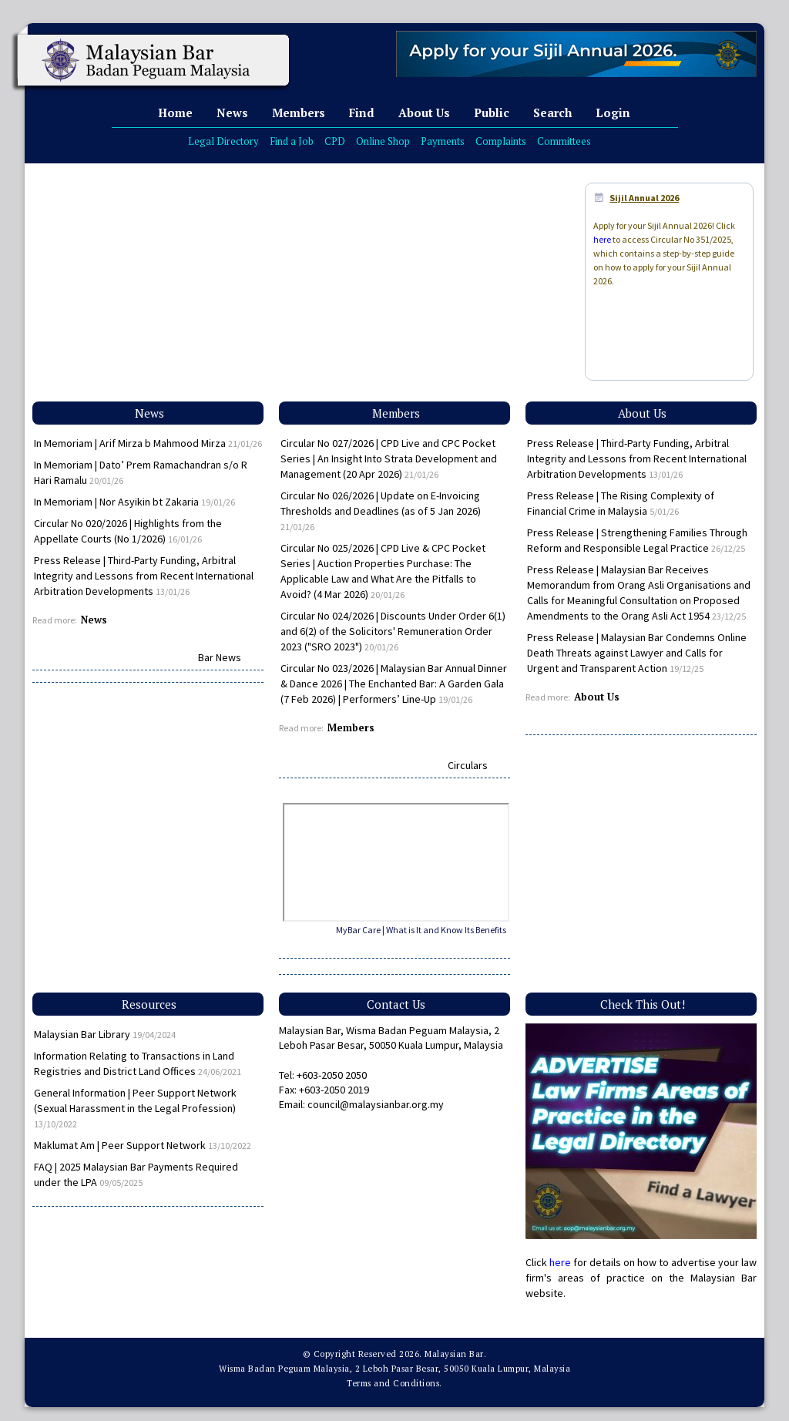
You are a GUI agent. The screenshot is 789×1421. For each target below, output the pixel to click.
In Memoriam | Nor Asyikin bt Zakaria (134, 502)
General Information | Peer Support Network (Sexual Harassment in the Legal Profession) (135, 1108)
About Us (424, 112)
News (232, 112)
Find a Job (292, 141)
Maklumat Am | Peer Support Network (142, 1145)
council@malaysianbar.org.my (375, 1104)
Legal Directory (223, 141)
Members (298, 112)
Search (552, 112)
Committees (564, 141)
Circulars (468, 765)
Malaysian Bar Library (105, 1034)
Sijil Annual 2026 (644, 197)
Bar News (219, 657)
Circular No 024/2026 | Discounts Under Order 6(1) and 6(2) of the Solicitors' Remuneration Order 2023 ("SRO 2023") (392, 631)
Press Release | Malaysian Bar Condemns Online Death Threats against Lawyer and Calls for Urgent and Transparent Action (637, 652)
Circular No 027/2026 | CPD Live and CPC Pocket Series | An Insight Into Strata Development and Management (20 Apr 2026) (388, 458)
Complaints (500, 141)
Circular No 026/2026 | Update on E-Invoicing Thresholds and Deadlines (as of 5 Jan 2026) (380, 510)
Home (175, 112)
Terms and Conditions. (394, 1383)
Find (361, 112)
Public (491, 112)
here (602, 239)
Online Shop (383, 141)
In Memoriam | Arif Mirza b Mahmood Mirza (148, 443)
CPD (334, 141)
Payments (443, 141)
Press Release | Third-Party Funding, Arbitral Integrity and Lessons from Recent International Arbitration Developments (143, 575)
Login (613, 112)
